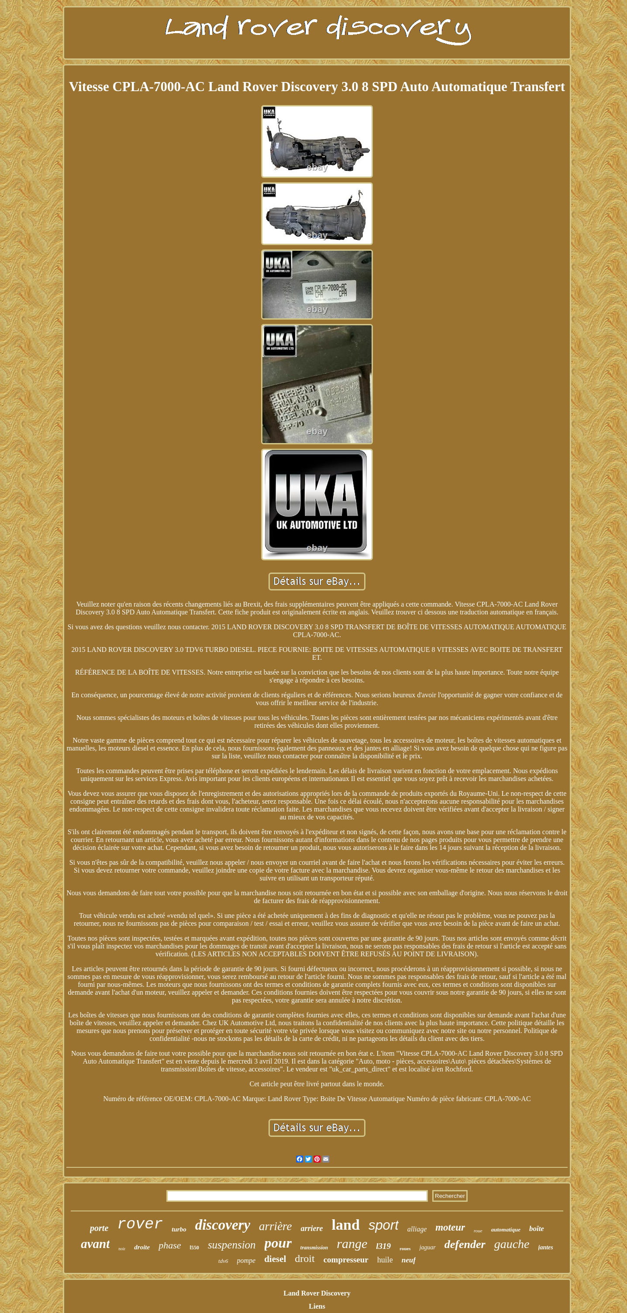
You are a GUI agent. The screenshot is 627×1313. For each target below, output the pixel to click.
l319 (383, 1246)
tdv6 (223, 1261)
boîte (536, 1228)
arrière (275, 1226)
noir (121, 1248)
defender (465, 1244)
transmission (314, 1248)
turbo (179, 1229)
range (352, 1243)
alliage (417, 1229)
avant (95, 1244)
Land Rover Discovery (316, 1293)
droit (304, 1258)
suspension (232, 1245)
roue (478, 1230)
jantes (545, 1247)
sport (384, 1225)
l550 (194, 1248)
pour (278, 1243)
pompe (246, 1260)
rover (140, 1224)
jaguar (427, 1247)
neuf (409, 1260)
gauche (512, 1244)
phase (169, 1245)
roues (405, 1248)
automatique (505, 1229)
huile (385, 1259)
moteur (450, 1227)
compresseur (346, 1259)
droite (142, 1247)
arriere (312, 1228)
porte (99, 1228)
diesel (275, 1259)
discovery (222, 1225)
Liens (317, 1306)
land (346, 1225)
